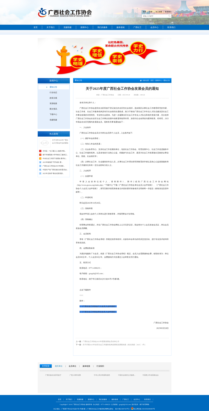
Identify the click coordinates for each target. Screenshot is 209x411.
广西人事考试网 (75, 375)
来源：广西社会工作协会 (105, 95)
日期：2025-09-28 (124, 95)
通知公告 (53, 87)
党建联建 (68, 27)
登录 (144, 12)
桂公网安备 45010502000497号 (143, 409)
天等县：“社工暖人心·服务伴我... (54, 151)
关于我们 (51, 27)
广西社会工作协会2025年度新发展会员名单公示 (97, 341)
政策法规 (53, 98)
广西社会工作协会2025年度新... (54, 166)
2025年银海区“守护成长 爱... (53, 162)
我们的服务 (102, 27)
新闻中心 (84, 27)
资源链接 (53, 103)
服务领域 (120, 27)
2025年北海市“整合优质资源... (53, 173)
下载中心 (53, 114)
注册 (150, 12)
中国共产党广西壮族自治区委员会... (55, 170)
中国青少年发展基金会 (151, 375)
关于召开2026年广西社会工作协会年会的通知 (60, 141)
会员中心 (154, 27)
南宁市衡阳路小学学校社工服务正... (55, 155)
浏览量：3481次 (139, 95)
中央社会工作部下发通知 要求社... (55, 158)
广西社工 (137, 27)
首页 (36, 27)
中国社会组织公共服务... (126, 375)
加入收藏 (159, 12)
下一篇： (79, 345)
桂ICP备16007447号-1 (122, 409)
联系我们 (168, 12)
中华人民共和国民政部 (102, 375)
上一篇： (79, 341)
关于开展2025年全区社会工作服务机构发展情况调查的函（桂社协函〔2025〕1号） (111, 345)
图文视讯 (53, 109)
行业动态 (53, 93)
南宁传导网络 (144, 404)
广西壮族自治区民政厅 (53, 375)
